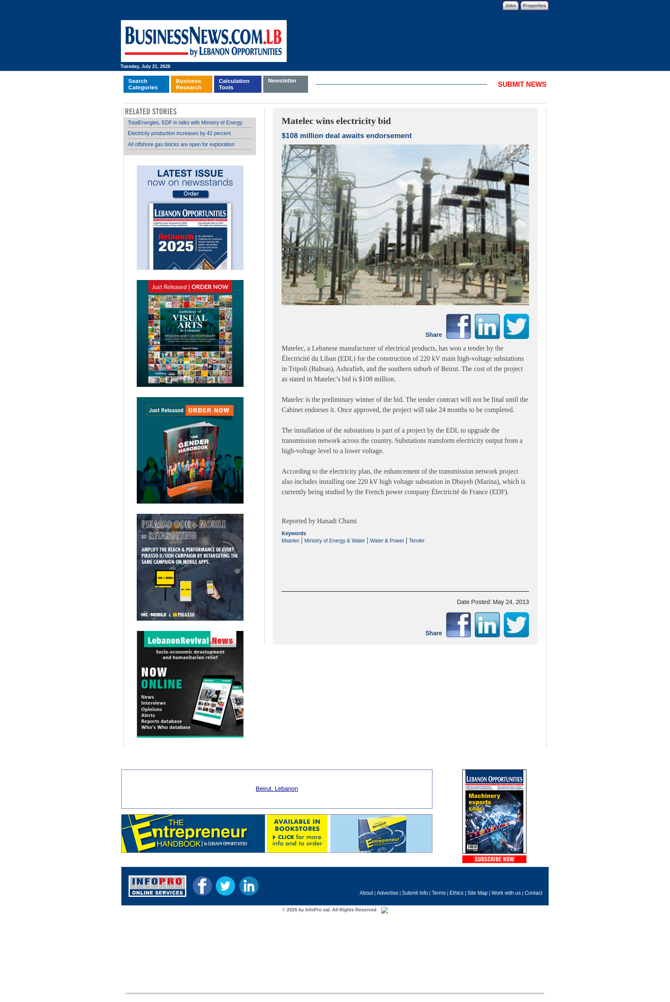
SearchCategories (143, 84)
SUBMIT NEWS (522, 84)
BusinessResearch (189, 84)
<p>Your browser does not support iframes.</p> (405, 560)
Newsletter (282, 80)
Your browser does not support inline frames (190, 428)
